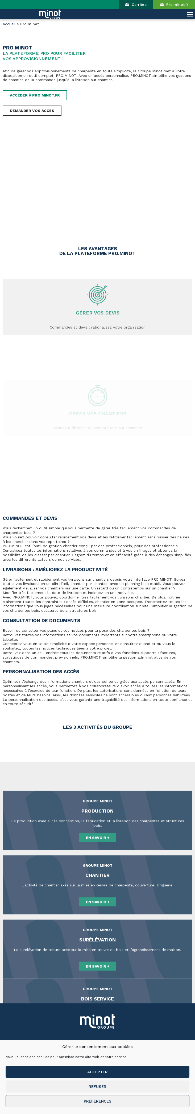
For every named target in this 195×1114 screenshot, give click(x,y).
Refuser (97, 1086)
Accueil (9, 24)
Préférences (97, 1101)
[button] (136, 4)
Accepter (97, 1072)
